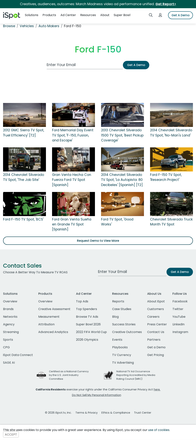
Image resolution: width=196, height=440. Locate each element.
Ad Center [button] (68, 15)
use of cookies (158, 430)
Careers (153, 316)
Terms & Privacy (86, 413)
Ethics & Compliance (115, 413)
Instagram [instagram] (180, 332)
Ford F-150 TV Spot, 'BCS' (23, 219)
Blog (115, 316)
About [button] (104, 15)
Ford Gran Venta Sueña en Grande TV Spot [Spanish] (71, 224)
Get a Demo (156, 347)
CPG (6, 347)
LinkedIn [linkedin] (178, 324)
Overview (10, 301)
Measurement (49, 316)
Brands (8, 309)
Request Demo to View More (98, 240)
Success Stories (124, 324)
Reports (118, 301)
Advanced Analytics (53, 332)
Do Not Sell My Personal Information (96, 395)
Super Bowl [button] (122, 15)
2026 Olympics (87, 339)
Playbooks (120, 347)
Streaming (11, 332)
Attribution (46, 324)
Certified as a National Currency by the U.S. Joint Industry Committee (69, 375)
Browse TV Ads (87, 316)
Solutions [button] (31, 15)
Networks (10, 316)
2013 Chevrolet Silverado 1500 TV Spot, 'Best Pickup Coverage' (122, 135)
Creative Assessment (54, 309)
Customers (155, 309)
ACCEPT (11, 434)
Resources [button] (88, 15)
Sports (8, 339)
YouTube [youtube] (178, 316)
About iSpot (156, 301)
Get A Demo (180, 15)
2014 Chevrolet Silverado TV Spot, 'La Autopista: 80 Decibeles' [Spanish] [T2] (122, 179)
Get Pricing (155, 355)
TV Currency (121, 355)
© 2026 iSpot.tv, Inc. (58, 413)
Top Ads (82, 301)
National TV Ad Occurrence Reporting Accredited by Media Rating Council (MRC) (135, 375)
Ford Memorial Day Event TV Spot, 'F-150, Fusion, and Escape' (72, 135)
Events (117, 339)
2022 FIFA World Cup (91, 332)
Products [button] (49, 15)
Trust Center (142, 413)
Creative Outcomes (127, 332)
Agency (9, 324)
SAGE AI (9, 362)
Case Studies (121, 309)
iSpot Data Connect (18, 355)
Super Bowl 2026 (88, 324)
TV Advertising (123, 362)
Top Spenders (86, 309)
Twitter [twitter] (177, 309)
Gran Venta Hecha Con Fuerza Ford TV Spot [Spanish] (71, 179)
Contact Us (155, 332)
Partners (153, 339)
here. (157, 389)
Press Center (157, 324)
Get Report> (165, 4)
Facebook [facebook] (180, 301)
